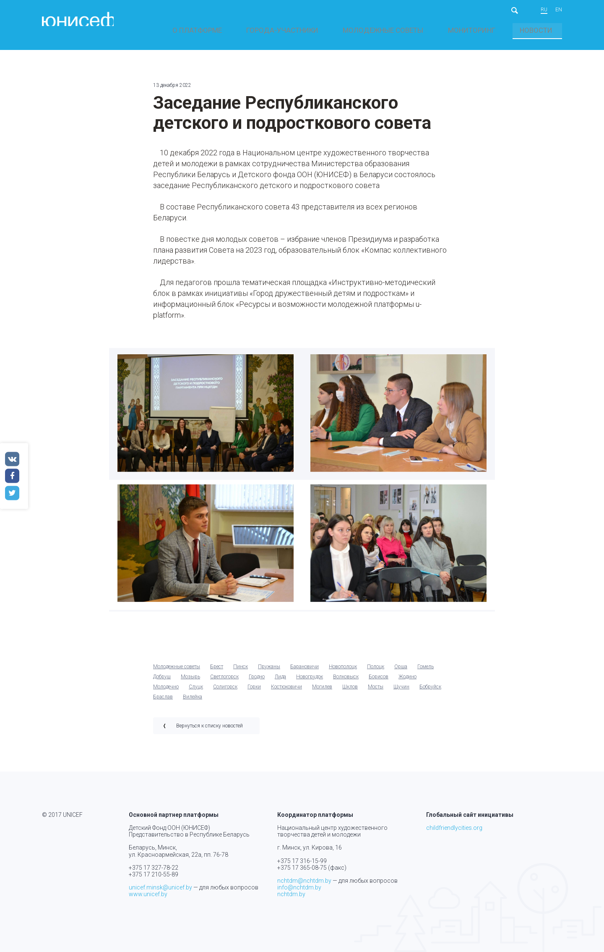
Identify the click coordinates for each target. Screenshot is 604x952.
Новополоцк (343, 671)
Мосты (375, 691)
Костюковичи (286, 691)
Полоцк (375, 671)
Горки (254, 691)
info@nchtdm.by (299, 887)
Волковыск (346, 681)
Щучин (401, 691)
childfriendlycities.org (454, 828)
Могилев (322, 691)
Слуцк (196, 691)
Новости (549, 31)
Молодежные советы (455, 31)
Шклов (350, 691)
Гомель (425, 671)
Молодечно (166, 691)
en (558, 10)
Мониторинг (512, 31)
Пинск (240, 671)
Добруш (162, 681)
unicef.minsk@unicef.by (160, 887)
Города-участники (389, 31)
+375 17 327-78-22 (153, 867)
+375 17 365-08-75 (302, 867)
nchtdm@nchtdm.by (304, 880)
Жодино (407, 681)
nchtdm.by (291, 894)
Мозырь (190, 681)
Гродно (257, 681)
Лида (280, 681)
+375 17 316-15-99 (302, 861)
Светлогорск (224, 681)
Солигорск (225, 691)
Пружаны (269, 671)
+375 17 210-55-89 (153, 874)
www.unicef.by (148, 894)
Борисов (378, 681)
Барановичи (304, 671)
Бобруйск (430, 691)
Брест (216, 671)
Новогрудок (309, 681)
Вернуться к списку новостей (209, 730)
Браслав (163, 701)
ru (544, 10)
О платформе (335, 31)
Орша (400, 671)
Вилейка (192, 701)
